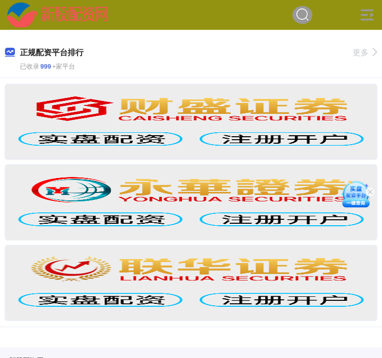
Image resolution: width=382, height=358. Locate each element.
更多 (365, 52)
